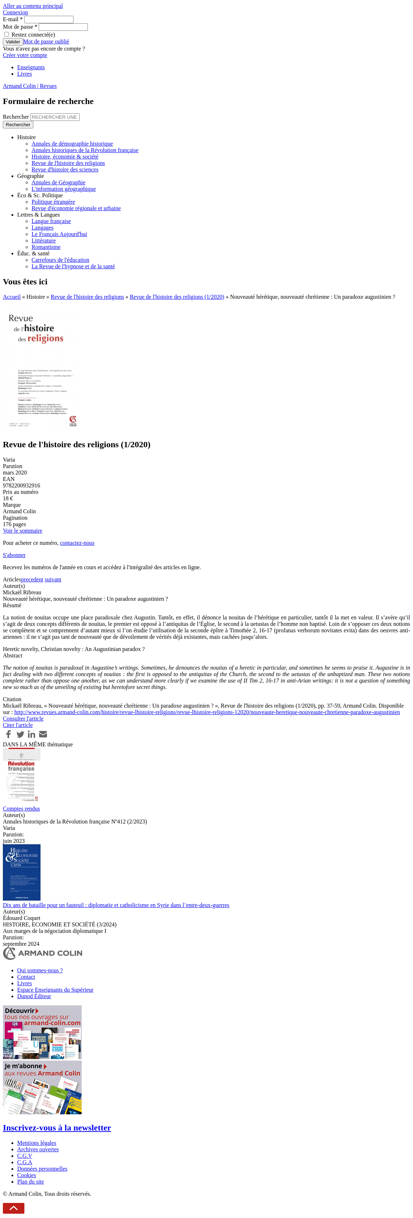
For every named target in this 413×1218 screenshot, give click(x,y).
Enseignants (31, 67)
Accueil (12, 297)
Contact (26, 977)
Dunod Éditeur (34, 996)
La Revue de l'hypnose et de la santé (73, 266)
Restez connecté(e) (33, 35)
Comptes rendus (21, 809)
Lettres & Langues (38, 215)
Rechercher (16, 117)
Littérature (44, 240)
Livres (24, 74)
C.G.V (24, 1156)
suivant (53, 579)
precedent (32, 579)
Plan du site (30, 1182)
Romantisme (46, 247)
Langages (42, 228)
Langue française (51, 221)
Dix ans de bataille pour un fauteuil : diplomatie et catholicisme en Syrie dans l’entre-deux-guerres (116, 905)
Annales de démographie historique (72, 144)
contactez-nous (77, 543)
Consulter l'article (23, 719)
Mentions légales (36, 1143)
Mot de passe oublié (46, 41)
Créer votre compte (25, 55)
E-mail (13, 19)
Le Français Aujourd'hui (59, 234)
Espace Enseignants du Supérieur (55, 990)
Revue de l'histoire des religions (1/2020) (177, 297)
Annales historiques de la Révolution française (85, 150)
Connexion (15, 12)
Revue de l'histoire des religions (68, 163)
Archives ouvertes (38, 1149)
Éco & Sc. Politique (40, 195)
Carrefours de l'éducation (60, 260)
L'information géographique (64, 189)
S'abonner (14, 555)
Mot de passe (20, 27)
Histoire (26, 137)
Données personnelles (42, 1169)
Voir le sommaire (22, 531)
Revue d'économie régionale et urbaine (76, 208)
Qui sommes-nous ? (40, 970)
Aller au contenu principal (33, 6)
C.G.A (24, 1162)
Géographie (30, 176)
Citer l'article (18, 725)
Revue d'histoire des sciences (65, 169)
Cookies (26, 1175)
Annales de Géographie (58, 182)
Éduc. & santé (33, 253)
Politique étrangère (53, 202)
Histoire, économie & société (65, 157)
